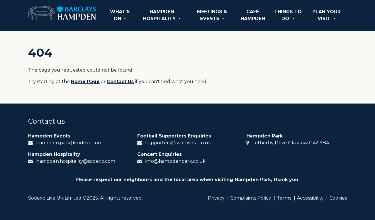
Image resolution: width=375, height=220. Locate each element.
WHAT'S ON (120, 15)
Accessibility (310, 198)
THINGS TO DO (288, 15)
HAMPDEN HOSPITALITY (160, 15)
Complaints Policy (250, 198)
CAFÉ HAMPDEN (253, 15)
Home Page (85, 81)
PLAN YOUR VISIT (326, 15)
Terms (284, 198)
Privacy (216, 198)
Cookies (338, 198)
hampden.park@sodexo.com (69, 143)
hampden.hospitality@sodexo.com (75, 161)
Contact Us (120, 81)
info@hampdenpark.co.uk (175, 161)
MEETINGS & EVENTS (212, 15)
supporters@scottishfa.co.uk (178, 143)
